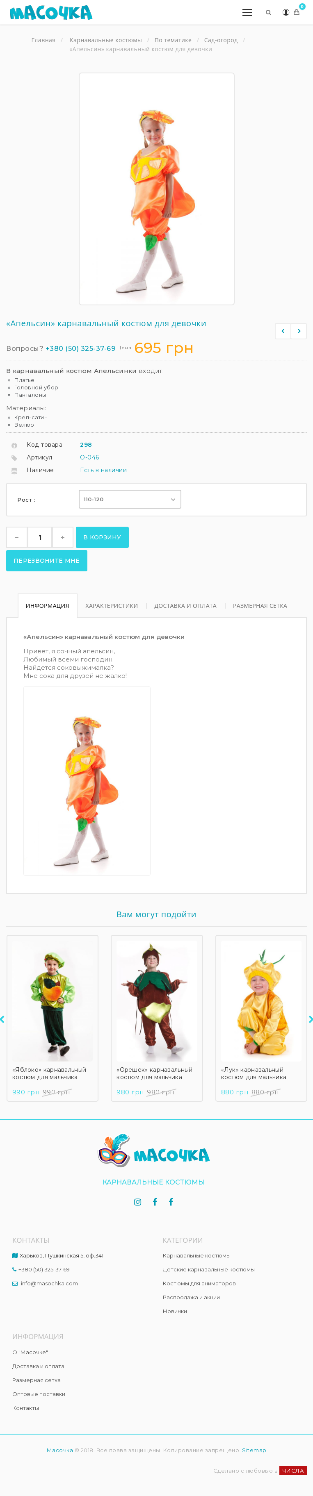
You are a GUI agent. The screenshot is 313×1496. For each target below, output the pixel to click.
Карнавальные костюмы (197, 1255)
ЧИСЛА (293, 1470)
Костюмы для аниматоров (199, 1283)
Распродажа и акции (191, 1297)
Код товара (44, 444)
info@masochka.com (49, 1283)
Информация (47, 605)
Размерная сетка (260, 605)
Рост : (27, 499)
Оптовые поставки (38, 1394)
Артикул (40, 457)
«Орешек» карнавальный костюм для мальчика (154, 1073)
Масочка (60, 1450)
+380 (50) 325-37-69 (81, 348)
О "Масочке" (30, 1352)
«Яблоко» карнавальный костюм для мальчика (49, 1073)
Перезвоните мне (47, 560)
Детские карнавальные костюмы (209, 1269)
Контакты (25, 1408)
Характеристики (112, 605)
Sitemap (254, 1450)
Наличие (40, 470)
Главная (44, 40)
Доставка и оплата (185, 605)
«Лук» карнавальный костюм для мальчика (254, 1073)
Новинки (175, 1311)
